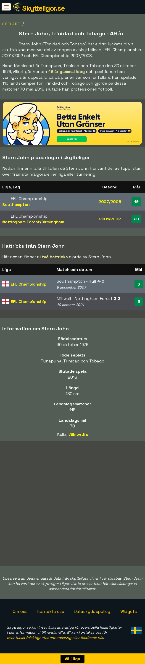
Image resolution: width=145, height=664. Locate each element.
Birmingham (52, 221)
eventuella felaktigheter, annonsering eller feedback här (55, 637)
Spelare (11, 23)
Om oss (20, 611)
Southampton (16, 204)
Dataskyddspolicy (92, 611)
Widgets (128, 611)
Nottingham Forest (21, 221)
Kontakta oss (50, 611)
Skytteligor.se (43, 8)
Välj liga (72, 658)
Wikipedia (78, 434)
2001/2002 (110, 218)
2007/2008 (110, 201)
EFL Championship (28, 284)
